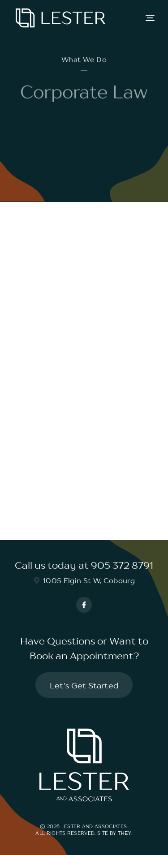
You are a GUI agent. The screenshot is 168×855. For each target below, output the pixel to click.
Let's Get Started (84, 685)
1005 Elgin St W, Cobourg (84, 580)
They (125, 833)
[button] (150, 18)
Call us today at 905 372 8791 (84, 565)
